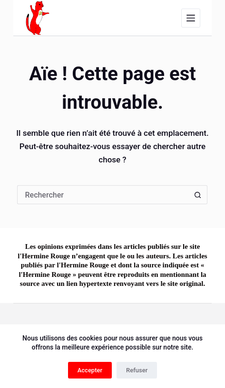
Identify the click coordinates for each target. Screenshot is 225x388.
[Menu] (190, 18)
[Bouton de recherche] (197, 194)
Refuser (136, 370)
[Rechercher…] (102, 194)
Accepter (90, 370)
